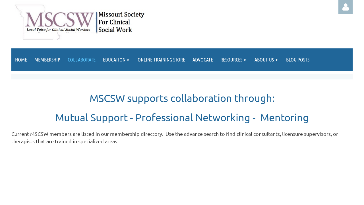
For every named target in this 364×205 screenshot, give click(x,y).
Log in (345, 7)
